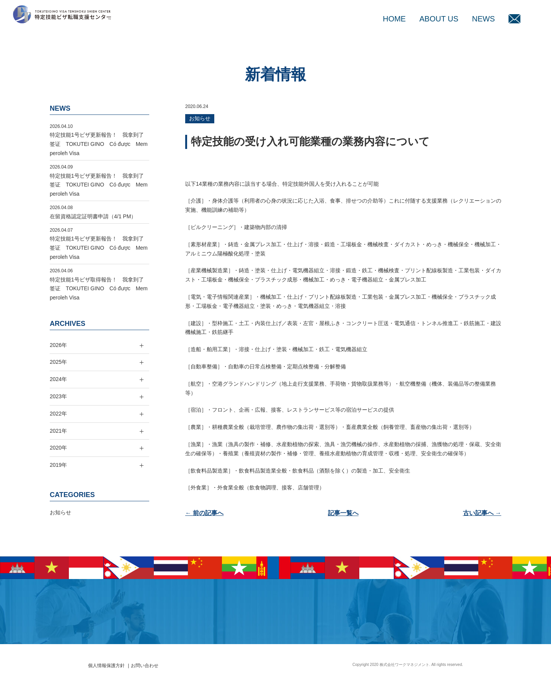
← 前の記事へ (204, 513)
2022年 (58, 414)
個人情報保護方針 (106, 665)
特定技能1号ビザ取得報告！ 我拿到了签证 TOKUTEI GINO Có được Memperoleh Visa (99, 288)
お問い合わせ (144, 665)
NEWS (483, 19)
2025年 (58, 362)
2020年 (58, 448)
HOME (394, 19)
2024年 (58, 379)
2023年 (58, 396)
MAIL (514, 18)
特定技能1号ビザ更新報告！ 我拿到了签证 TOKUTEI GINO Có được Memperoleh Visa (99, 144)
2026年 (58, 345)
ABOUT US (438, 19)
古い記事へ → (482, 513)
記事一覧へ (343, 513)
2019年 (58, 465)
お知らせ (199, 118)
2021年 (58, 431)
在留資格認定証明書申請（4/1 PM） (93, 216)
